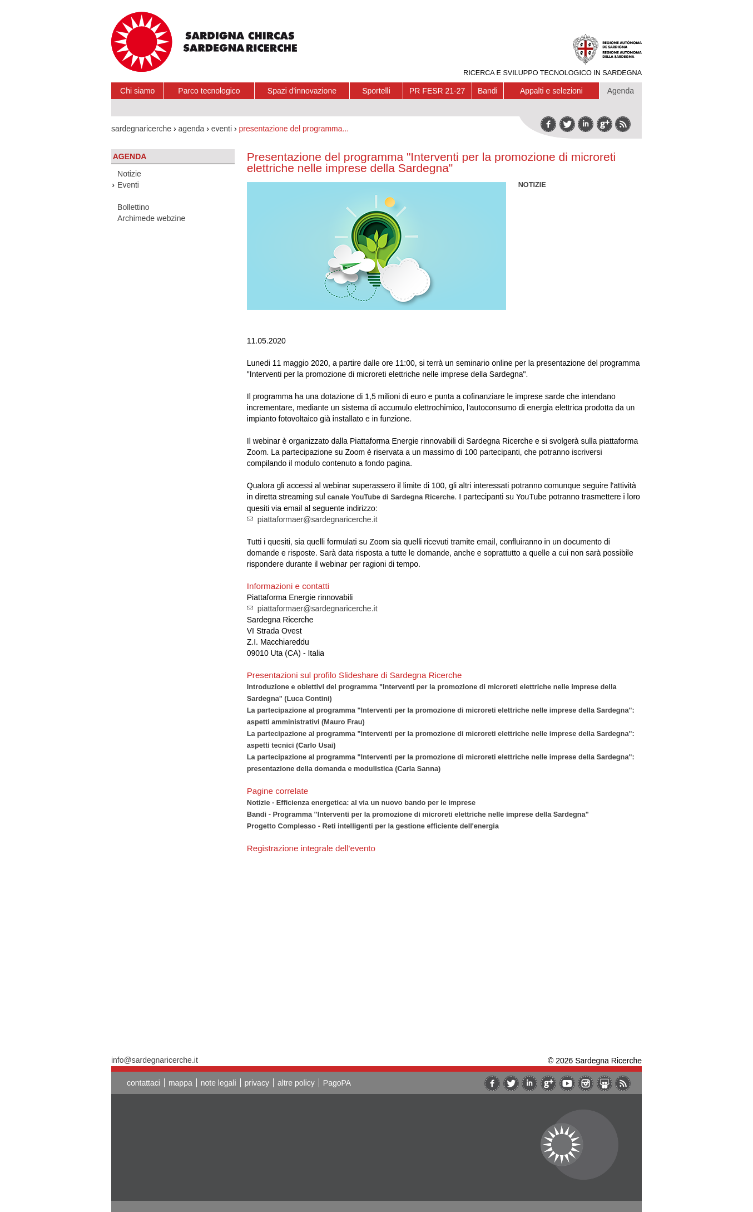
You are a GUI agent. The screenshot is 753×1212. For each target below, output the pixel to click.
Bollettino (133, 207)
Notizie (129, 173)
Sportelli (376, 90)
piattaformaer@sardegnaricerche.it (317, 519)
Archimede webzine (151, 218)
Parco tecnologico (209, 90)
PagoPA (337, 1082)
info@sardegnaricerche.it (154, 1060)
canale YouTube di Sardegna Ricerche (391, 497)
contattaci (143, 1082)
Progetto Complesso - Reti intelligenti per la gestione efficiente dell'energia (373, 826)
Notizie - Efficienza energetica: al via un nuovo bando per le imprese (361, 802)
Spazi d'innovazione (301, 90)
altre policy (296, 1082)
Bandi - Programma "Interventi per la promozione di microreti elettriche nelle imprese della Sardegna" (418, 814)
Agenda (620, 90)
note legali (218, 1082)
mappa (180, 1082)
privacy (257, 1082)
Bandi (488, 90)
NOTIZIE (532, 184)
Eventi (128, 184)
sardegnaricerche (141, 128)
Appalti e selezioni (551, 90)
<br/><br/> (402, 941)
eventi (221, 128)
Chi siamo (137, 90)
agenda (192, 128)
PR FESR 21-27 (437, 90)
